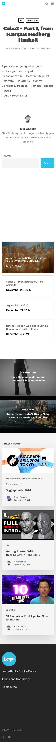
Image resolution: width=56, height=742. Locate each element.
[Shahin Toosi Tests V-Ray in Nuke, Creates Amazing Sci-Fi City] (28, 414)
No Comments (43, 48)
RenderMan (12, 484)
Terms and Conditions (16, 679)
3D (21, 20)
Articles (26, 478)
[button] (52, 3)
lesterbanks (14, 48)
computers (37, 478)
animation (32, 20)
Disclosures (9, 687)
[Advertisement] (28, 205)
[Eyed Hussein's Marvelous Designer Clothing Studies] (28, 377)
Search (6, 156)
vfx (21, 484)
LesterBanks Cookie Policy (19, 671)
